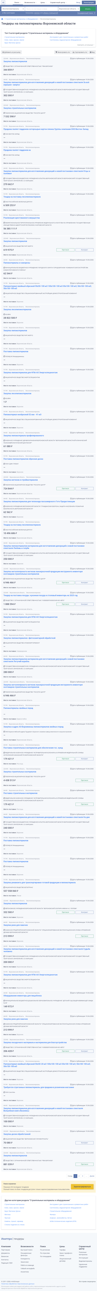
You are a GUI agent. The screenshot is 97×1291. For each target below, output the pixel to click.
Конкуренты (25, 1259)
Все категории (8, 13)
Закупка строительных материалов (19, 108)
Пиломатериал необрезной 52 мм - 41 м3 (22, 414)
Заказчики (25, 1262)
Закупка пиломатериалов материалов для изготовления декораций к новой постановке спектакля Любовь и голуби (43, 547)
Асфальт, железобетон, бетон (61, 1218)
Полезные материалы (83, 1253)
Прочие (7, 1218)
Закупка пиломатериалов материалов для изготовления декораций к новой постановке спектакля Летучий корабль (43, 660)
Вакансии (5, 1256)
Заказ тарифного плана (66, 1254)
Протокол (65, 250)
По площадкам (45, 1256)
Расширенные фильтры (26, 1254)
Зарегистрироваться (82, 1187)
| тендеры (12, 1239)
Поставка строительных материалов (20, 793)
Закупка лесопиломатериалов (17, 309)
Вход (78, 2)
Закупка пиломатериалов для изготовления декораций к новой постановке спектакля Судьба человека (46, 950)
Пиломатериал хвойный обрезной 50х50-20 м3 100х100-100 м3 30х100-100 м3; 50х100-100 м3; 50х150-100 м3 (46, 1065)
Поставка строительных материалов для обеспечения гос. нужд (33, 748)
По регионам (45, 1250)
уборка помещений (50, 13)
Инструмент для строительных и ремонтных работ (69, 37)
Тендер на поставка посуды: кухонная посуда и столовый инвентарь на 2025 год (40, 595)
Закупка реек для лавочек (15, 925)
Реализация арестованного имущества (21, 218)
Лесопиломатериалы (33, 58)
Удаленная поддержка (83, 1265)
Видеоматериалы (85, 1261)
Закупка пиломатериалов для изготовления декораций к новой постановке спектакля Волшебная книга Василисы (43, 1109)
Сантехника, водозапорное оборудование (65, 40)
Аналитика (25, 1272)
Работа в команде (27, 1265)
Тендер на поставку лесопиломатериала (22, 197)
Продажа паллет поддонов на (17, 150)
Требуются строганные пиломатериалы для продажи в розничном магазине (38, 1087)
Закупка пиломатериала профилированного (23, 435)
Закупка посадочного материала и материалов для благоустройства (35, 1042)
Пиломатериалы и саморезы (16, 263)
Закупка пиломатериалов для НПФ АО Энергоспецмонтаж (30, 372)
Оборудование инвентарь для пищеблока (22, 995)
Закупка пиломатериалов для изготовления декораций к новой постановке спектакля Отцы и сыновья (46, 172)
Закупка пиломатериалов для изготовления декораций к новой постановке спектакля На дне (46, 817)
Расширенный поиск (86, 13)
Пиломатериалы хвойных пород (18, 708)
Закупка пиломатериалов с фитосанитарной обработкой (29, 638)
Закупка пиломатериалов (15, 61)
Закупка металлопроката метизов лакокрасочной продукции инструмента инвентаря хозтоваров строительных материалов (43, 572)
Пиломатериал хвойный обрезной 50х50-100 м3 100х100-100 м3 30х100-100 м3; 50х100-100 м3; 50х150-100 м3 (47, 287)
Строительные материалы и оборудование (21, 19)
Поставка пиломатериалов (15, 351)
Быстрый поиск (26, 1250)
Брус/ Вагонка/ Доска (12, 43)
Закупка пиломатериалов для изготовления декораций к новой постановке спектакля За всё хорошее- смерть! (46, 83)
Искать (87, 9)
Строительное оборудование (61, 1211)
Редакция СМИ (6, 1263)
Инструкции (83, 1258)
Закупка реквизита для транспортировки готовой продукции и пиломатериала (39, 882)
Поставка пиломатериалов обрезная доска (23, 459)
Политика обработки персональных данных (17, 1284)
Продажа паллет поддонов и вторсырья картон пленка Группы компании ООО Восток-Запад (45, 129)
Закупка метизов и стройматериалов (20, 480)
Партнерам (5, 1250)
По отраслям (45, 1253)
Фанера (53, 1214)
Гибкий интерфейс (28, 1268)
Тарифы (63, 1250)
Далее (92, 1176)
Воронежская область (17, 58)
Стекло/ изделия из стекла (14, 1225)
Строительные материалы (15, 37)
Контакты (5, 1260)
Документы (5, 1253)
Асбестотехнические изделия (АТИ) (63, 1221)
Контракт (84, 250)
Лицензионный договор (65, 1260)
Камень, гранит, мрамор (14, 1221)
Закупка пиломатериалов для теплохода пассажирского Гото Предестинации (39, 501)
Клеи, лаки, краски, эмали (14, 40)
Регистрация (89, 2)
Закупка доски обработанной (16, 1134)
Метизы (8, 1214)
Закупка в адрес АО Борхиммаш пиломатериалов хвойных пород (33, 727)
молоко (37, 13)
